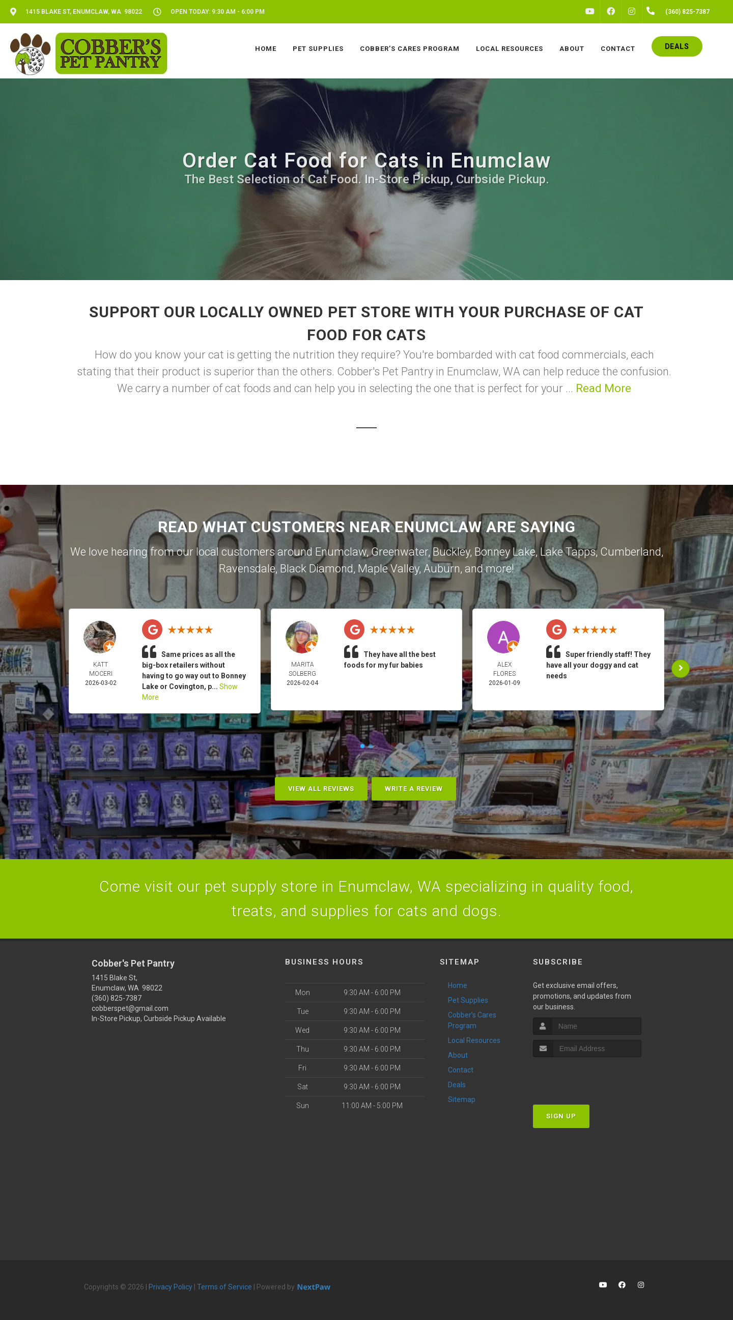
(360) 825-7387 (117, 998)
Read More (603, 388)
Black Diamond (316, 568)
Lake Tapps (568, 551)
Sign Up (561, 1116)
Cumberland (630, 551)
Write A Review (414, 788)
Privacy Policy (170, 1287)
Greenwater (399, 551)
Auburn (442, 568)
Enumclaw (340, 551)
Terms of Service (224, 1287)
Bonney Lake (504, 551)
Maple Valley (388, 568)
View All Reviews (321, 788)
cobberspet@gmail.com (130, 1008)
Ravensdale (247, 568)
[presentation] (587, 1076)
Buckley (451, 551)
